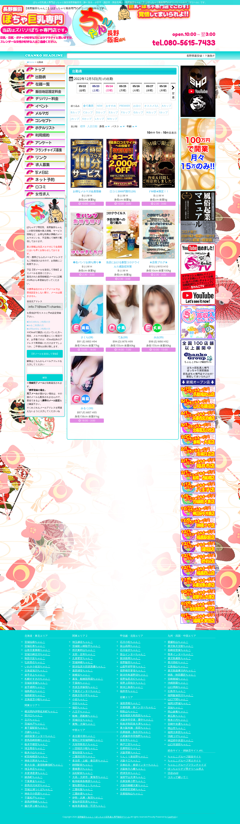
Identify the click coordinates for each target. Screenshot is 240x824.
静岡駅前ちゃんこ (82, 764)
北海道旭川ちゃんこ (36, 670)
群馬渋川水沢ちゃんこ (37, 785)
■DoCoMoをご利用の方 (38, 321)
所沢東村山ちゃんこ (83, 650)
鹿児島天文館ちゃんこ (180, 646)
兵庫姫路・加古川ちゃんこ (135, 732)
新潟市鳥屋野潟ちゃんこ (134, 674)
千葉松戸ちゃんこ (35, 797)
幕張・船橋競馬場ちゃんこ (87, 678)
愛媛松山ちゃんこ (178, 642)
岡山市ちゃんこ (177, 728)
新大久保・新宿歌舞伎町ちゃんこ (44, 764)
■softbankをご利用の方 (38, 328)
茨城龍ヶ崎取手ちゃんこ (86, 646)
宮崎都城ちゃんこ (178, 678)
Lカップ (99, 118)
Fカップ (125, 112)
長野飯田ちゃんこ (130, 662)
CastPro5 (171, 816)
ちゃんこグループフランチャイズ (187, 764)
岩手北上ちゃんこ (35, 674)
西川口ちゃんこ (34, 715)
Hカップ (151, 112)
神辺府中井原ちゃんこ (180, 740)
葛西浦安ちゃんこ (82, 670)
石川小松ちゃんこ (130, 642)
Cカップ (88, 112)
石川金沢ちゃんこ (130, 650)
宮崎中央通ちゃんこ (179, 724)
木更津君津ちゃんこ (36, 773)
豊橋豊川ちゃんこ (82, 768)
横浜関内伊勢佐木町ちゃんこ (41, 711)
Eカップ (113, 112)
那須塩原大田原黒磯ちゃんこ (89, 666)
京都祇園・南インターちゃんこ (138, 707)
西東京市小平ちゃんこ (85, 695)
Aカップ (166, 105)
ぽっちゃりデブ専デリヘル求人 (186, 768)
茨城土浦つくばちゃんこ (39, 789)
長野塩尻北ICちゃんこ (133, 678)
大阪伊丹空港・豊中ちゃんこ (136, 719)
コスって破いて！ (178, 777)
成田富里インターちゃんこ (40, 736)
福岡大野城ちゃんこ (179, 703)
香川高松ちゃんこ (178, 662)
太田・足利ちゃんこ (83, 654)
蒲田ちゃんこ (80, 707)
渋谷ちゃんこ (80, 703)
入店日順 (92, 126)
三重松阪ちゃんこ (82, 789)
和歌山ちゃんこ (129, 711)
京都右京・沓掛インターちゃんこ (139, 764)
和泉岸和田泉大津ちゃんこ (135, 723)
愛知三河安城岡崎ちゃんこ (87, 740)
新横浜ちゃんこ (81, 674)
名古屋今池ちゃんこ (83, 736)
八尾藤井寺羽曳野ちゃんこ (135, 736)
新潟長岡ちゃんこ (130, 658)
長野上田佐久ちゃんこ (133, 682)
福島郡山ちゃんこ (35, 691)
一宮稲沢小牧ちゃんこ (85, 748)
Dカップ (101, 112)
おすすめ (111, 105)
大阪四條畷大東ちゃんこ (134, 785)
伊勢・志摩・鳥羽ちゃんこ (87, 797)
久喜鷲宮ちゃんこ (82, 658)
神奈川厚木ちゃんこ (36, 760)
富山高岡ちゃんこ (130, 646)
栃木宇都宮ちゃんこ (36, 744)
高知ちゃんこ (175, 707)
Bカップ (75, 112)
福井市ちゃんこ (129, 691)
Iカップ (163, 112)
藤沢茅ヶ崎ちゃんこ (36, 806)
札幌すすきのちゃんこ (37, 678)
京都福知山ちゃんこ (131, 793)
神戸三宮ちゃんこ (130, 744)
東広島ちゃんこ (177, 715)
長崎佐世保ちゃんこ (179, 650)
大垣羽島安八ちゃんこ (85, 744)
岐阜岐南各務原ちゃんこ (86, 781)
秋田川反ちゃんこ (35, 658)
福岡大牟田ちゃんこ (179, 732)
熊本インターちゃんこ (180, 654)
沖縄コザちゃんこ (178, 736)
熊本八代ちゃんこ (178, 720)
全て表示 (88, 105)
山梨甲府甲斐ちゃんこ (133, 666)
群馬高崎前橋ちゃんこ (37, 740)
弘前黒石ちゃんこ (35, 662)
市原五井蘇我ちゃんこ (85, 687)
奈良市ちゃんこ (129, 740)
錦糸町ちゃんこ (34, 777)
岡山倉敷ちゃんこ (178, 711)
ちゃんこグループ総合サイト (184, 756)
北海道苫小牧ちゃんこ (37, 699)
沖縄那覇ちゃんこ (178, 682)
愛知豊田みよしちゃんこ (86, 785)
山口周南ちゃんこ (178, 687)
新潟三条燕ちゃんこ (131, 687)
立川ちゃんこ (32, 719)
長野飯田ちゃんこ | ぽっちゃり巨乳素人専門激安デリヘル (103, 816)
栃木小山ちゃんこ (35, 752)
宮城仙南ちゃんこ (35, 642)
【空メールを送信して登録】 (44, 353)
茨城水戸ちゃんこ (35, 723)
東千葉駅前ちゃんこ (36, 727)
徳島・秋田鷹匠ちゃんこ (182, 674)
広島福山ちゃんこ (178, 666)
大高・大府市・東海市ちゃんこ (90, 777)
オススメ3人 (151, 105)
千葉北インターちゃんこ (86, 691)
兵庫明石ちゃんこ (130, 748)
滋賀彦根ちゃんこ (130, 703)
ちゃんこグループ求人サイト (184, 760)
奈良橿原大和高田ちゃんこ (135, 715)
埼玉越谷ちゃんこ (82, 642)
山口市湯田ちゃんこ (179, 744)
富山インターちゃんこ (133, 654)
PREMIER (124, 105)
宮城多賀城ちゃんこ (36, 682)
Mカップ (112, 118)
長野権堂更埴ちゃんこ (133, 670)
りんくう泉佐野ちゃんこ (134, 756)
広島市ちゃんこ (177, 691)
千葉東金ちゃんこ (35, 781)
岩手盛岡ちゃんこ (35, 687)
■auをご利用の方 (35, 325)
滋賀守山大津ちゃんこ (133, 777)
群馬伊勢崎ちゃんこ (36, 801)
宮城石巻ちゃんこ (35, 646)
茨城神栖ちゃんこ (82, 662)
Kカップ (87, 118)
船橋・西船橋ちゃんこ (85, 715)
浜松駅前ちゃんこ (82, 773)
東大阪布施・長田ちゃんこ (135, 727)
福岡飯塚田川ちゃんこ (180, 695)
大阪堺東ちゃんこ (130, 752)
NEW (99, 105)
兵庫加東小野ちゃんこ (133, 781)
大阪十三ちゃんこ (130, 760)
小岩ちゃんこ (80, 699)
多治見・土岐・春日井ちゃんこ (90, 760)
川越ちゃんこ (32, 732)
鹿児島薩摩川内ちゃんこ (182, 670)
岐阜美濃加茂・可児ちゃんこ (89, 806)
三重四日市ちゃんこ (83, 756)
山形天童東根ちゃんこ (37, 650)
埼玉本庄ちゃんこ (35, 768)
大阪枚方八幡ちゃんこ (133, 768)
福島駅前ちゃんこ (35, 695)
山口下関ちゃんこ (178, 699)
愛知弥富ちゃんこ (82, 752)
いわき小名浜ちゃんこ (37, 666)
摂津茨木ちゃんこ (130, 773)
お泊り (137, 105)
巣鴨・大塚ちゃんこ (83, 724)
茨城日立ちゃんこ (82, 720)
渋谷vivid (173, 773)
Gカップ (138, 112)
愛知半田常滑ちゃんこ (85, 801)
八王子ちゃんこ (81, 711)
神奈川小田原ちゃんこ (37, 793)
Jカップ (75, 118)
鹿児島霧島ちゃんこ (179, 658)
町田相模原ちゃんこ (36, 756)
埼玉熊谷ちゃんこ (35, 748)
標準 (82, 126)
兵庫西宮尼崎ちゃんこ (133, 789)
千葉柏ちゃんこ (81, 682)
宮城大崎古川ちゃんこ (37, 654)
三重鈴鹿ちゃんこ (82, 793)
